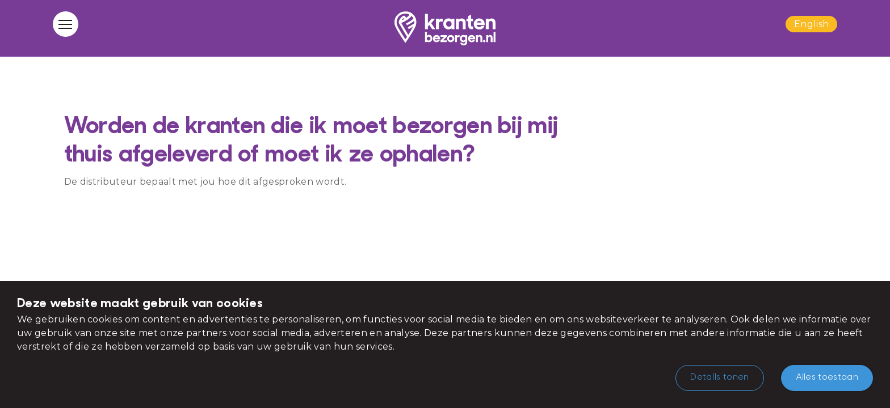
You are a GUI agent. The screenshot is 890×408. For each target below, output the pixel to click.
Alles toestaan (827, 377)
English (811, 24)
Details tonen (719, 377)
